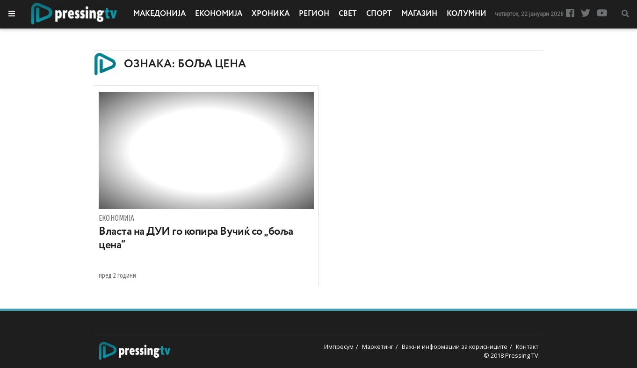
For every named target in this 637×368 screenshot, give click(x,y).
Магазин (419, 14)
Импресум (339, 346)
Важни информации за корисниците (454, 346)
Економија (218, 14)
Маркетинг (377, 346)
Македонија (159, 14)
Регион (314, 14)
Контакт (527, 346)
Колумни (466, 14)
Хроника (271, 14)
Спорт (379, 14)
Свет (348, 14)
